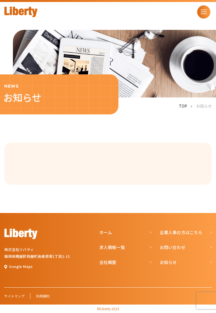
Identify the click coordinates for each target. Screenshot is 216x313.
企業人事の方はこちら (181, 232)
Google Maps (21, 266)
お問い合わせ (172, 247)
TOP (183, 106)
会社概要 (107, 262)
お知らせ (168, 262)
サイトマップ (14, 296)
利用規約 (43, 296)
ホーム (105, 232)
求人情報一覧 (112, 247)
